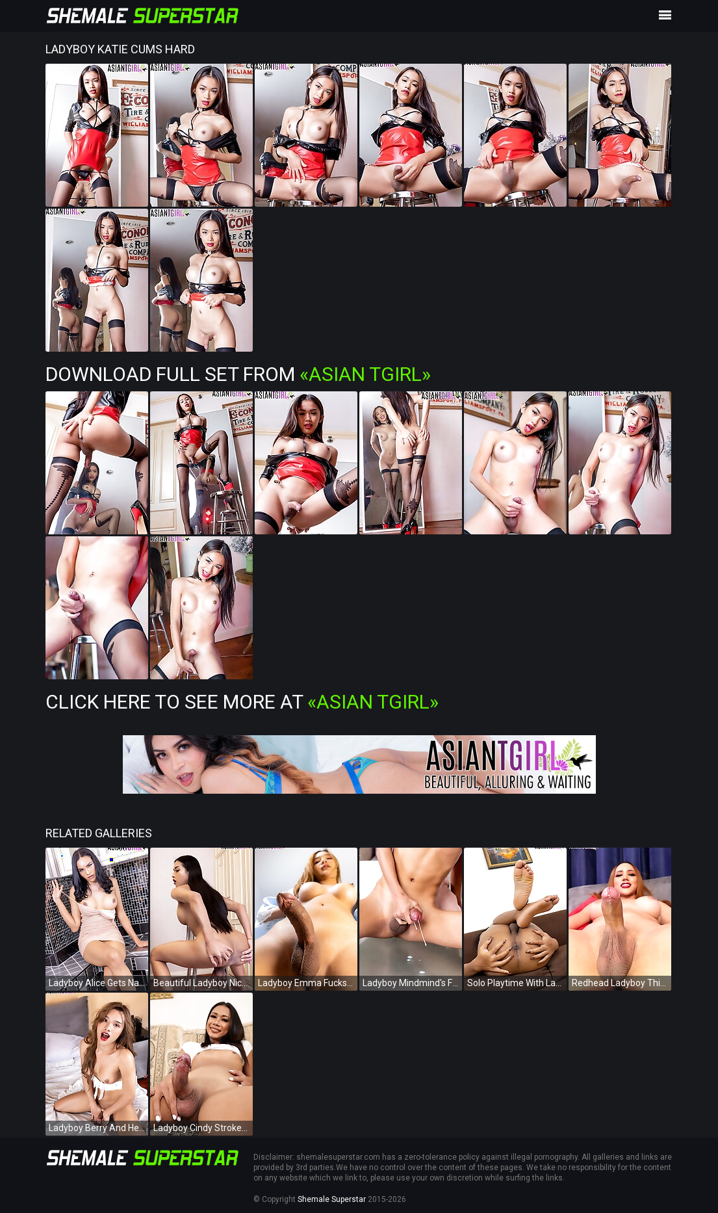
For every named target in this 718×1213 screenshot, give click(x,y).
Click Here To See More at (242, 701)
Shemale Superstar (332, 1199)
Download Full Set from (238, 374)
